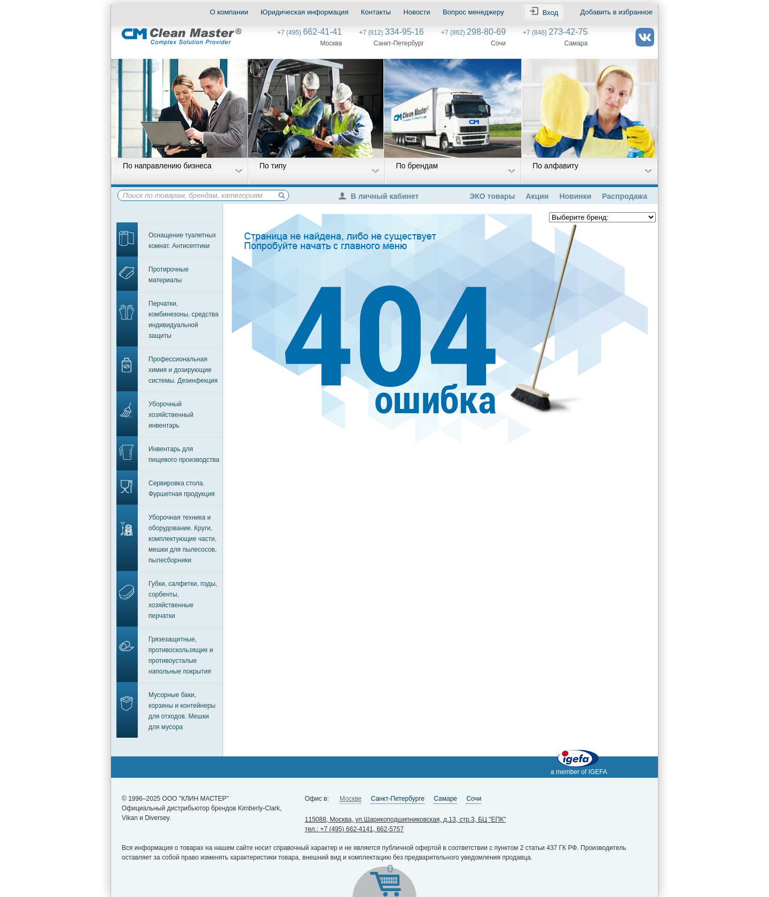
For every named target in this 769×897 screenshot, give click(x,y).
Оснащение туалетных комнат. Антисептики (182, 240)
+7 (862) (473, 32)
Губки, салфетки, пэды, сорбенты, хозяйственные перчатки (182, 600)
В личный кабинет (381, 196)
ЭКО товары (492, 196)
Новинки (575, 196)
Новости (416, 12)
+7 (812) (391, 32)
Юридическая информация (304, 12)
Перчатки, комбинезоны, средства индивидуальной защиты (183, 319)
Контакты (376, 12)
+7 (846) (555, 32)
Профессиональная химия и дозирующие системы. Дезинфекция (183, 369)
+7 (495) (309, 32)
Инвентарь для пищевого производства (183, 454)
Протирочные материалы (168, 275)
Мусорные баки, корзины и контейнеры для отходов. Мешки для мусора (181, 711)
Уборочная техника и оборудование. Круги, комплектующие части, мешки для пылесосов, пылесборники (182, 539)
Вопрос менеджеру (473, 12)
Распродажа (624, 196)
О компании (229, 12)
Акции (536, 196)
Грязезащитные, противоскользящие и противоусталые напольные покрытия (180, 655)
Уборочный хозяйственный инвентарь (170, 414)
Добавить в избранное (616, 12)
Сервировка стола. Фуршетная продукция (181, 489)
